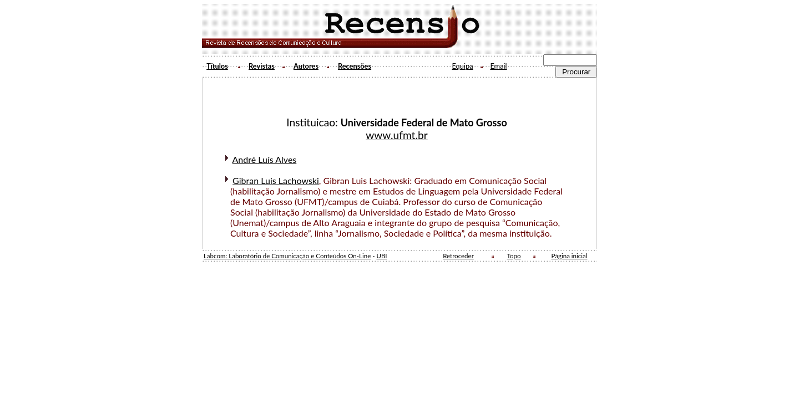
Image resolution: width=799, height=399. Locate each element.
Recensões (354, 66)
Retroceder (458, 255)
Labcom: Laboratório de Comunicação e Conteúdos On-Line (287, 255)
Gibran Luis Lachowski (275, 180)
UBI (381, 255)
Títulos (217, 66)
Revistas (262, 66)
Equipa (462, 66)
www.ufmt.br (397, 135)
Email (498, 66)
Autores (306, 66)
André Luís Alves (264, 159)
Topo (514, 255)
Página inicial (570, 255)
